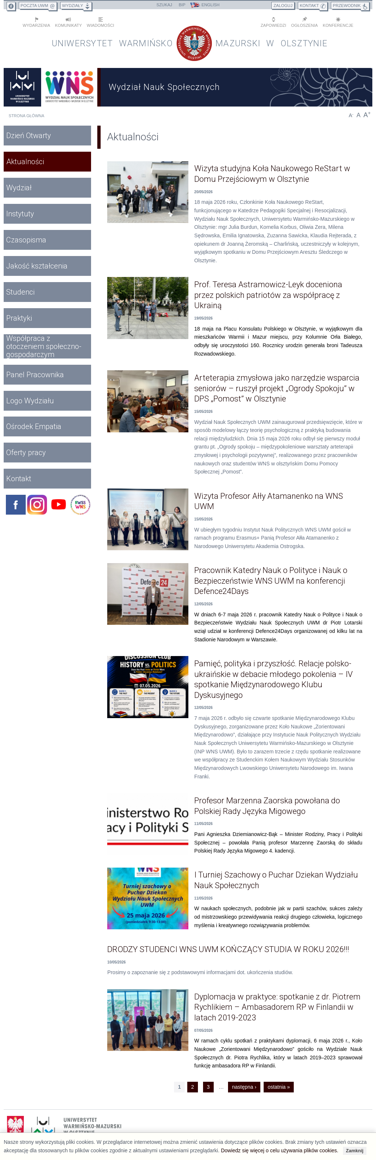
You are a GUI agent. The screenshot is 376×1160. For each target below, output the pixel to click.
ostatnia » (279, 1086)
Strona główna (26, 115)
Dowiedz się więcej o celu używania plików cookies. (280, 1150)
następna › (244, 1086)
